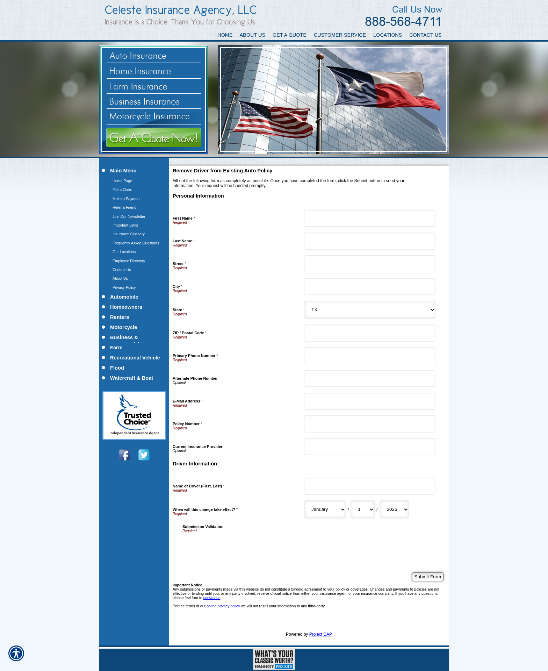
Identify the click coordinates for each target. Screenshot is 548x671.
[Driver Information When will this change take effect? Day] (363, 509)
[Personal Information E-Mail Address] (369, 401)
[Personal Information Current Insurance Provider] (369, 446)
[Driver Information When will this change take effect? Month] (325, 509)
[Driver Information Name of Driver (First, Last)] (369, 486)
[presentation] (235, 546)
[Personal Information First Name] (369, 218)
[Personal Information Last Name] (369, 241)
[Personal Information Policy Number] (369, 424)
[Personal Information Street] (369, 263)
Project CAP (320, 634)
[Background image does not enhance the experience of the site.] (134, 171)
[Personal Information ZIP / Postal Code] (369, 333)
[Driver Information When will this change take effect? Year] (394, 509)
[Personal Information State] (369, 310)
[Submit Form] (428, 576)
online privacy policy (223, 606)
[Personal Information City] (369, 286)
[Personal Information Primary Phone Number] (369, 355)
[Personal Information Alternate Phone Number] (369, 378)
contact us (212, 597)
